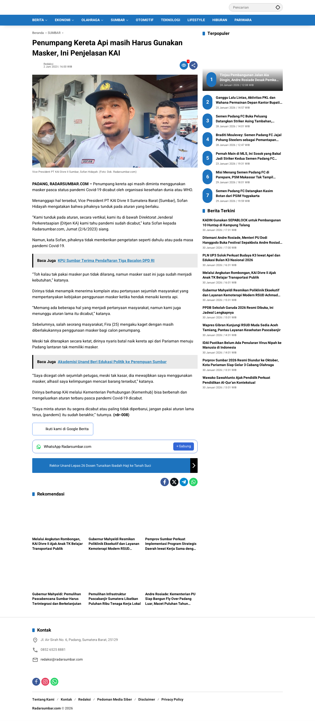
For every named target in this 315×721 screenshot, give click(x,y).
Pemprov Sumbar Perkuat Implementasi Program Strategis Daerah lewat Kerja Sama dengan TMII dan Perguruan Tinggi (171, 544)
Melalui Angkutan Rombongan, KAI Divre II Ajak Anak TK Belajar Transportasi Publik (57, 544)
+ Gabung (183, 446)
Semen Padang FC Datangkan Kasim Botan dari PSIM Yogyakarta (244, 193)
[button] (278, 7)
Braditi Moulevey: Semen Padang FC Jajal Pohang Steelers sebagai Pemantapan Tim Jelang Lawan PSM (249, 137)
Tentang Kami (43, 699)
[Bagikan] (193, 65)
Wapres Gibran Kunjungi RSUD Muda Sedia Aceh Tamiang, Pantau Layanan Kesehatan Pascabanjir (242, 327)
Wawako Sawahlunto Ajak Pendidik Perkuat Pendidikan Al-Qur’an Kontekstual (236, 380)
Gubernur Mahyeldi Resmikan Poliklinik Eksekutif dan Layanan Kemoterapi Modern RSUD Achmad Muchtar (114, 544)
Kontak (66, 699)
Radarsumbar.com (46, 708)
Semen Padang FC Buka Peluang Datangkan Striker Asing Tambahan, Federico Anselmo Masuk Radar (244, 119)
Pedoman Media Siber (114, 699)
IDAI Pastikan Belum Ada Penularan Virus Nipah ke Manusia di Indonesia (242, 345)
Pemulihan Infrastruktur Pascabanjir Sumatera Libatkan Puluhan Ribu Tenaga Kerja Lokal (115, 599)
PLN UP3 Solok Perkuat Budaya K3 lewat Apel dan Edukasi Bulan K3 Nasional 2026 (241, 258)
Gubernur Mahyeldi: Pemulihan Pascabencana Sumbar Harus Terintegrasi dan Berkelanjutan (56, 599)
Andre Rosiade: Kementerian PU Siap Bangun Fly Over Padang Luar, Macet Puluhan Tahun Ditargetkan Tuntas (170, 599)
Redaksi (48, 64)
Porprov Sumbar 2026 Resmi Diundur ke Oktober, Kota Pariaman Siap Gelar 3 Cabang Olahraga (241, 363)
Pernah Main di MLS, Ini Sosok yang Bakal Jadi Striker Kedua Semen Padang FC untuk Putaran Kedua (248, 156)
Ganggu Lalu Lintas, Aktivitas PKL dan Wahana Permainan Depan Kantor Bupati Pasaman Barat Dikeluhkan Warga (248, 100)
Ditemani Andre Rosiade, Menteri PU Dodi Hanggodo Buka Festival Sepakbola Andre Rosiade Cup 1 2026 (242, 240)
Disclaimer (146, 699)
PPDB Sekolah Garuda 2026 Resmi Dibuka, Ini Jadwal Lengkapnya (238, 310)
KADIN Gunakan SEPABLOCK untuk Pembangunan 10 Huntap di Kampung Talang (242, 222)
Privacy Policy (172, 699)
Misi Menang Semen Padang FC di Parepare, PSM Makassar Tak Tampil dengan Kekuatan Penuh (244, 175)
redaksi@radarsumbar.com (62, 659)
